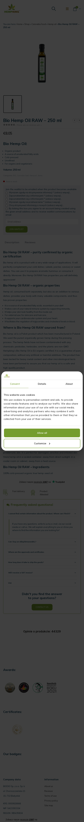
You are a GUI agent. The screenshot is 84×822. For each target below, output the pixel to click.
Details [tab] (42, 383)
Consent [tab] (15, 383)
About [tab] (69, 383)
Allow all (42, 432)
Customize (42, 443)
